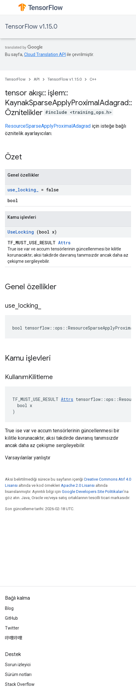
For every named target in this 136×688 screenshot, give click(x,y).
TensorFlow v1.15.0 (31, 26)
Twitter (12, 628)
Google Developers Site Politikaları (92, 491)
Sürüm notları (18, 674)
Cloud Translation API (45, 54)
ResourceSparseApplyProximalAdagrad (48, 126)
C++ (93, 79)
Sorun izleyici (18, 664)
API (37, 79)
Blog (9, 608)
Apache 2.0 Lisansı (78, 485)
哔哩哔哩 (13, 637)
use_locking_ (23, 190)
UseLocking (20, 232)
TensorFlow (15, 79)
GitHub (11, 618)
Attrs (64, 243)
